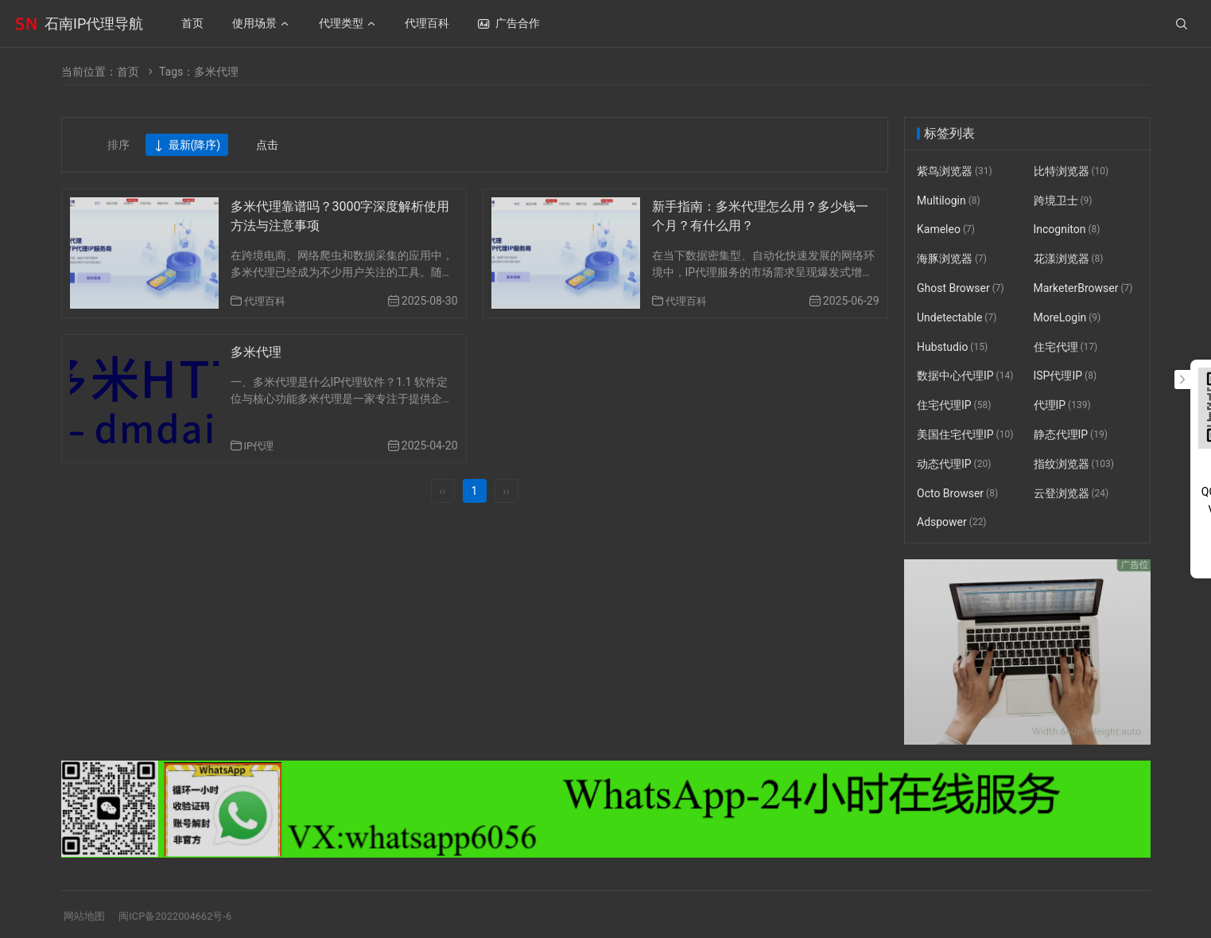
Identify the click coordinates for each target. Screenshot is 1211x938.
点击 (267, 144)
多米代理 (256, 352)
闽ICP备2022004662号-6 (183, 915)
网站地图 (86, 915)
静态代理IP (1070, 434)
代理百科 (266, 300)
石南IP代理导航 (94, 23)
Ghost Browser (960, 288)
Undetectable (956, 317)
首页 (128, 71)
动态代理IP (954, 463)
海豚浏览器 (952, 258)
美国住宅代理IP (965, 434)
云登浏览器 (1070, 493)
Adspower (952, 522)
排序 (118, 144)
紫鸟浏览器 (954, 171)
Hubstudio (952, 347)
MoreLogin (1066, 317)
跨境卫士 (1062, 200)
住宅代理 (1065, 347)
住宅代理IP (954, 405)
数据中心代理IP (965, 376)
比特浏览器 (1070, 171)
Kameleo (946, 230)
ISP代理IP (1064, 376)
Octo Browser (957, 493)
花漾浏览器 (1068, 258)
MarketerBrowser (1082, 288)
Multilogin (948, 200)
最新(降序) (187, 145)
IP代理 (260, 445)
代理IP (1061, 405)
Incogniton (1066, 230)
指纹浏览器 (1073, 463)
